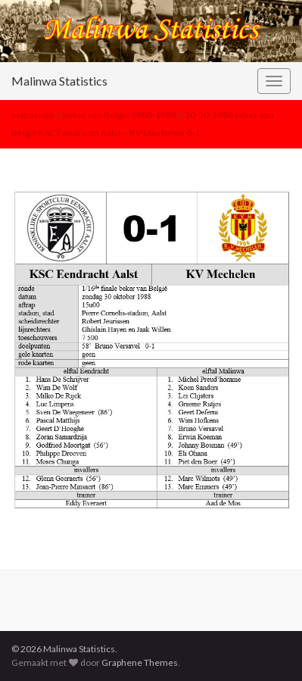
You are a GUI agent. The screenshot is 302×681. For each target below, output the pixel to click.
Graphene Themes (139, 662)
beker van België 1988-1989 (119, 114)
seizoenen (32, 114)
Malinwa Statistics (59, 80)
